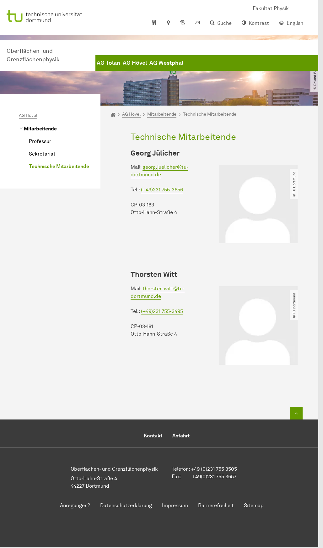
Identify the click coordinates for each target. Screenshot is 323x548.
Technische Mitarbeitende (59, 166)
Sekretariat (42, 154)
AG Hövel (135, 62)
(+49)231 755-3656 (162, 190)
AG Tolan (108, 62)
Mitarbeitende (40, 129)
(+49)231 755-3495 (162, 311)
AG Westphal (166, 62)
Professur (40, 141)
